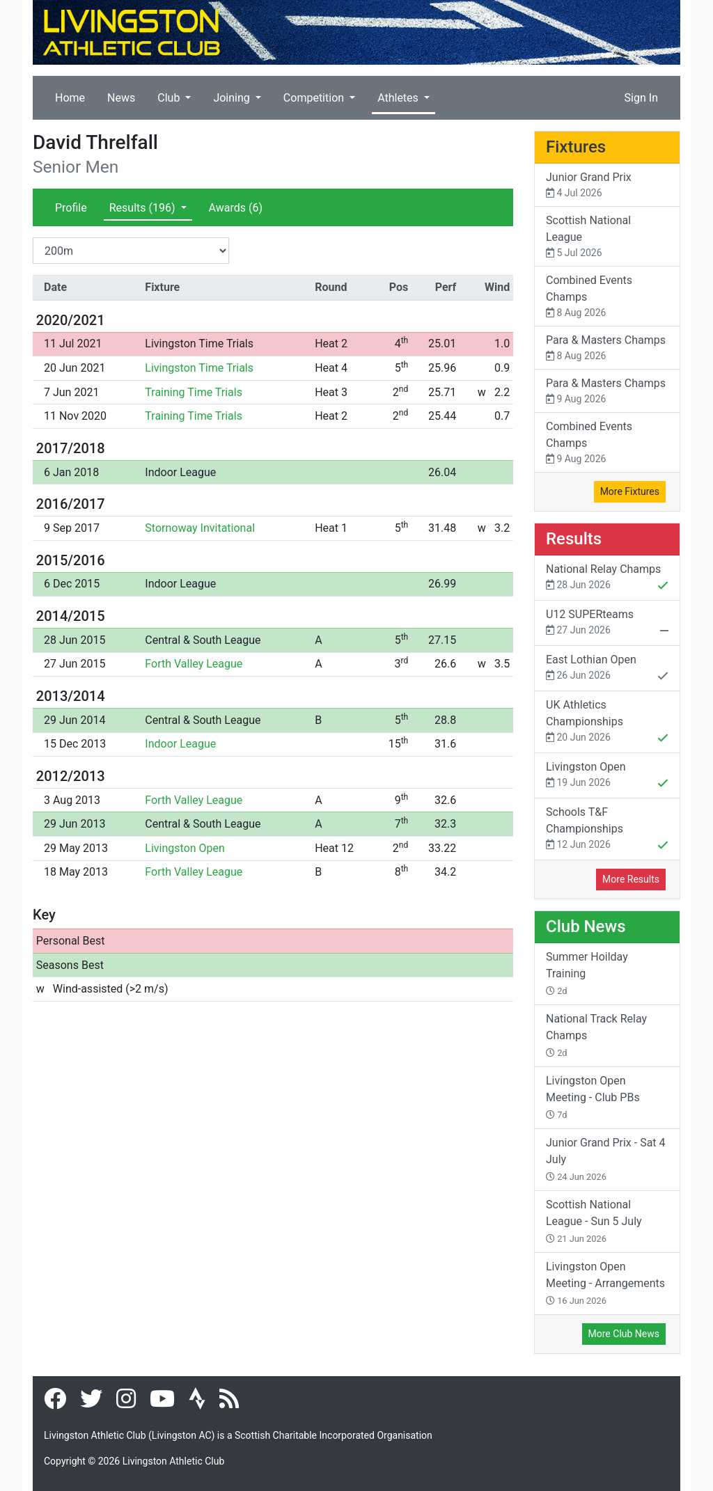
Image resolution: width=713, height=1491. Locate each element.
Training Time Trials (193, 392)
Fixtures (576, 147)
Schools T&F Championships (607, 829)
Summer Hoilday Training (587, 973)
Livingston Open (185, 848)
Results (143, 207)
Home (70, 97)
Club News (586, 926)
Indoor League (180, 472)
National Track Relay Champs (596, 1035)
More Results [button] (630, 879)
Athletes (399, 97)
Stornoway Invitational (200, 528)
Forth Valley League (193, 663)
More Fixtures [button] (629, 491)
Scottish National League (607, 237)
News (121, 97)
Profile (71, 207)
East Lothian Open (607, 669)
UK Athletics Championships (607, 722)
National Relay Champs (607, 578)
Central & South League (202, 640)
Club (169, 97)
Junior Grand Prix (607, 185)
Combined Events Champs (607, 297)
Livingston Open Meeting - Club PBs (593, 1097)
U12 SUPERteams (607, 624)
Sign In (641, 97)
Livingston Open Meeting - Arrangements (605, 1283)
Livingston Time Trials (199, 343)
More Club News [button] (623, 1333)
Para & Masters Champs (607, 348)
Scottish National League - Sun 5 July (594, 1221)
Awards (236, 207)
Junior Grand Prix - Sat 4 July (606, 1159)
